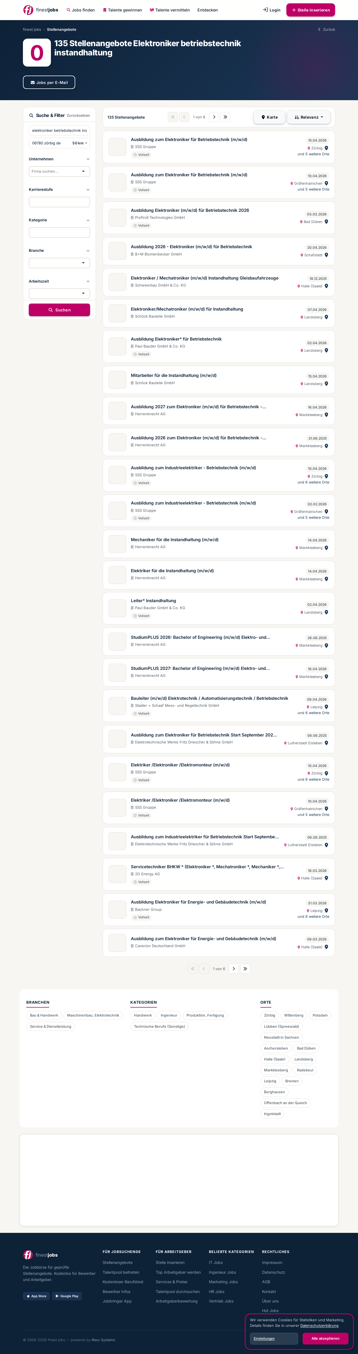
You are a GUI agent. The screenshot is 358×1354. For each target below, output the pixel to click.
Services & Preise (171, 1281)
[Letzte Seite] (225, 117)
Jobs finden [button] (81, 10)
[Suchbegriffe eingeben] (59, 130)
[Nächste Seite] (214, 117)
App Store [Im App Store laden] (36, 1296)
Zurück (326, 29)
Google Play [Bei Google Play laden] (67, 1296)
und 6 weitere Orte (313, 482)
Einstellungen (264, 1338)
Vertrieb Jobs (221, 1301)
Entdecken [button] (207, 10)
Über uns (270, 1301)
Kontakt (269, 1291)
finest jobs (32, 29)
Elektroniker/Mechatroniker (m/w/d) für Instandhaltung (187, 309)
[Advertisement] (179, 1178)
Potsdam (320, 1015)
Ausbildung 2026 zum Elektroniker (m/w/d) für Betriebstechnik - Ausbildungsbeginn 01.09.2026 (196, 438)
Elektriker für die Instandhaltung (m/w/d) (172, 570)
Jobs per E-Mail (49, 82)
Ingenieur (169, 1015)
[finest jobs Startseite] (40, 10)
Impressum (272, 1262)
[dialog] (299, 1331)
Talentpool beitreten (121, 1272)
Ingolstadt (272, 1114)
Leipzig (270, 1081)
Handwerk (143, 1015)
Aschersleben (276, 1048)
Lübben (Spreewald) (281, 1026)
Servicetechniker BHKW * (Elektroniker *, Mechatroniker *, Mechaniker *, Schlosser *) (205, 867)
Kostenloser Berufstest (123, 1281)
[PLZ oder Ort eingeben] (49, 143)
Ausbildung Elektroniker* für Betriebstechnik (176, 339)
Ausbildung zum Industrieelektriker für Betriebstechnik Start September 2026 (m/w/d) (204, 837)
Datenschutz (273, 1272)
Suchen (59, 310)
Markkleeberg (276, 1070)
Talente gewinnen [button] (122, 10)
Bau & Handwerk (44, 1015)
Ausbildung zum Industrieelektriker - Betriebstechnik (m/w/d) (193, 467)
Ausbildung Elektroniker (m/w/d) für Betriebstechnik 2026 (190, 210)
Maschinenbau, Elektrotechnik (93, 1015)
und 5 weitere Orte (313, 154)
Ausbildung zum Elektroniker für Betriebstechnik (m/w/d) (189, 139)
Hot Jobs (270, 1310)
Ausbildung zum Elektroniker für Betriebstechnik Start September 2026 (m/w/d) (203, 735)
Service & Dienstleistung (50, 1026)
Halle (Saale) (275, 1059)
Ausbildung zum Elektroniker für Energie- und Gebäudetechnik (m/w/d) (203, 938)
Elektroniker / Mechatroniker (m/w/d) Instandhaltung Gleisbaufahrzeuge (205, 278)
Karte (269, 117)
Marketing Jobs (223, 1281)
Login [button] (271, 10)
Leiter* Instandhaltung (153, 600)
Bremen (292, 1081)
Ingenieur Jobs (222, 1272)
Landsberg (304, 1059)
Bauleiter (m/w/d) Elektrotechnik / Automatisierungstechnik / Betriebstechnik (209, 698)
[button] (59, 159)
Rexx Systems (103, 1340)
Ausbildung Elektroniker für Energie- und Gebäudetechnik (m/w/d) (198, 902)
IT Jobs (216, 1262)
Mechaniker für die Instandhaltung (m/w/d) (175, 539)
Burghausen (274, 1092)
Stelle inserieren (310, 10)
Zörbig (269, 1015)
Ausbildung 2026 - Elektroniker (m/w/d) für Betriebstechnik (191, 246)
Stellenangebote (118, 1262)
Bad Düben (306, 1048)
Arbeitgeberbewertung (177, 1301)
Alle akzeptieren (326, 1338)
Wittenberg (293, 1015)
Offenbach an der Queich (285, 1103)
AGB (266, 1281)
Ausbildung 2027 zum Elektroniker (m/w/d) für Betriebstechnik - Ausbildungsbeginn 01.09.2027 (196, 407)
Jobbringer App (117, 1301)
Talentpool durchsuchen (178, 1291)
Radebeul (305, 1070)
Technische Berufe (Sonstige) (159, 1026)
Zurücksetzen (78, 115)
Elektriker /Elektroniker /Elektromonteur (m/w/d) (180, 765)
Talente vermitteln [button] (170, 10)
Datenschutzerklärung (319, 1325)
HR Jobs (216, 1291)
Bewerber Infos (116, 1291)
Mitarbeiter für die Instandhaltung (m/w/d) (174, 375)
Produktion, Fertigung (205, 1015)
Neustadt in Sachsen (281, 1037)
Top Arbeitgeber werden (178, 1272)
